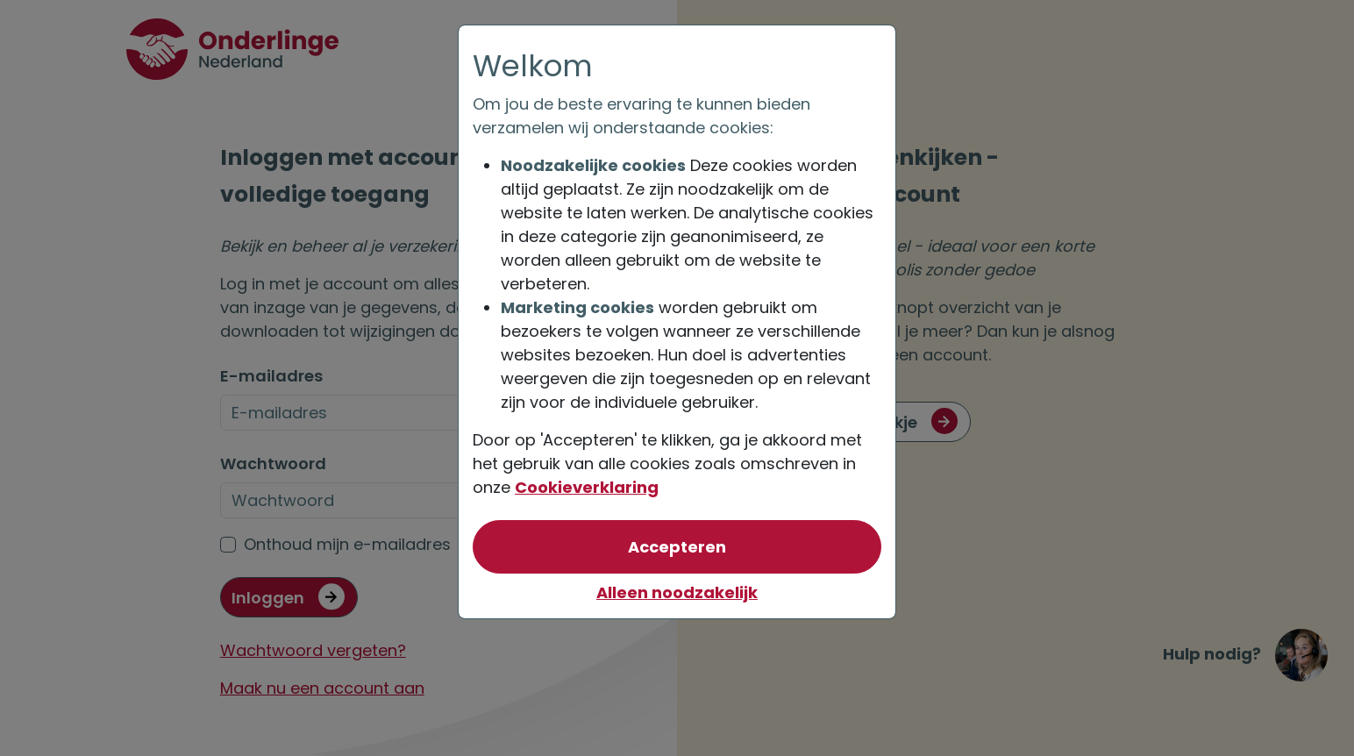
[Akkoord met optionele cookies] (677, 547)
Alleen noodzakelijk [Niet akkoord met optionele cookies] (677, 592)
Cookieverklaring (587, 487)
